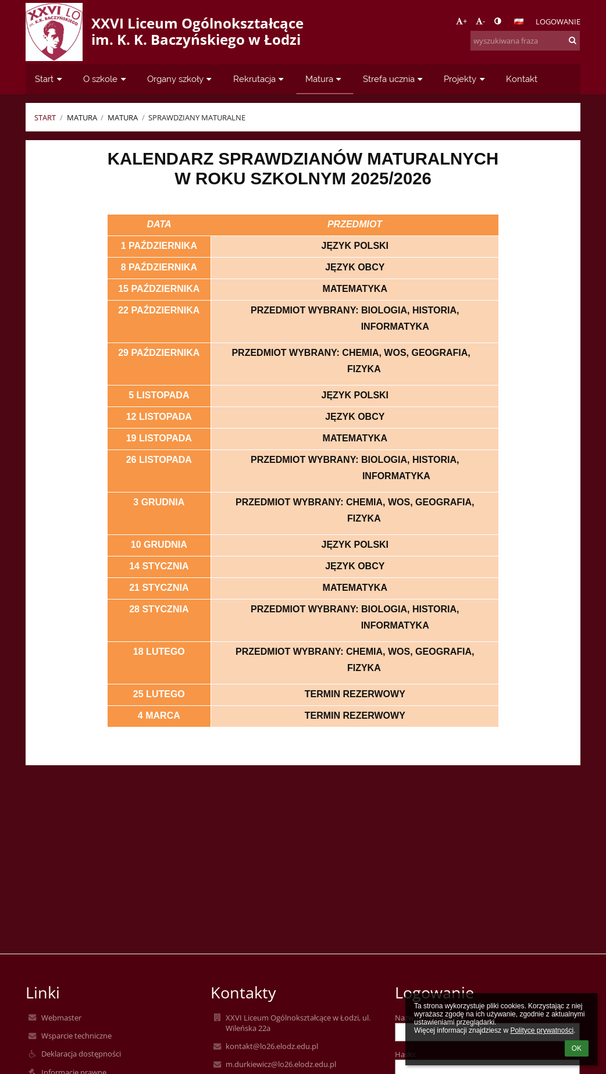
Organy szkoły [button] (181, 79)
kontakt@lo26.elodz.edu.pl (272, 1046)
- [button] (480, 21)
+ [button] (461, 21)
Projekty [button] (465, 79)
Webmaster (61, 1017)
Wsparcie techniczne (76, 1035)
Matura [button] (324, 79)
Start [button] (50, 79)
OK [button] (577, 1048)
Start (45, 117)
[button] (518, 21)
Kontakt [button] (521, 79)
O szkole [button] (106, 79)
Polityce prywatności (541, 1030)
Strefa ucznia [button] (394, 79)
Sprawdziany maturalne (196, 117)
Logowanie (558, 21)
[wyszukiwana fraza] (525, 40)
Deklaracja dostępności (81, 1053)
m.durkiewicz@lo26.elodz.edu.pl (281, 1064)
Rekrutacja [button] (260, 79)
